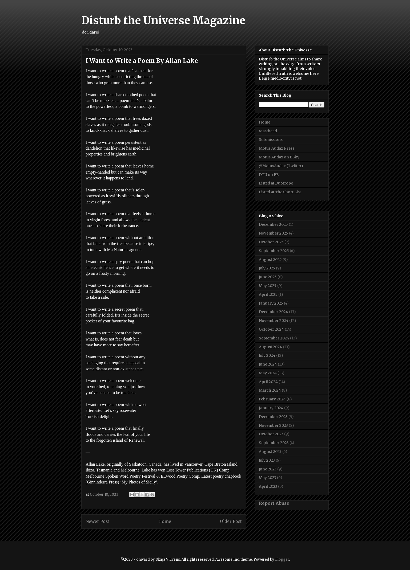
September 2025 (274, 250)
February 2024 (272, 399)
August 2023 (270, 451)
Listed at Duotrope (276, 183)
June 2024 (268, 364)
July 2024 (267, 355)
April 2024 (268, 381)
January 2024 (271, 407)
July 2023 (267, 460)
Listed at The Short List (280, 192)
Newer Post (97, 521)
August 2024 (270, 347)
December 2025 (273, 224)
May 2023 (267, 477)
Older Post (231, 521)
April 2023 (268, 486)
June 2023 (267, 469)
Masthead (268, 131)
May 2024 (268, 373)
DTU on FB (269, 174)
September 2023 (274, 442)
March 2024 (270, 390)
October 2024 (271, 329)
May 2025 (267, 285)
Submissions (271, 139)
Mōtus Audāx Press (276, 148)
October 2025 (271, 242)
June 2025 (268, 276)
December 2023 (273, 416)
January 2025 (271, 303)
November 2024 (273, 320)
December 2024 (273, 311)
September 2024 (274, 338)
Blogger (282, 559)
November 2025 (273, 233)
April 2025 (268, 294)
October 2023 (271, 434)
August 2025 (270, 259)
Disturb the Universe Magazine (163, 20)
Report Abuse (274, 503)
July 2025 (267, 268)
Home (164, 521)
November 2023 (273, 425)
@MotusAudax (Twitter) (281, 165)
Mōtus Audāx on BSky (279, 157)
